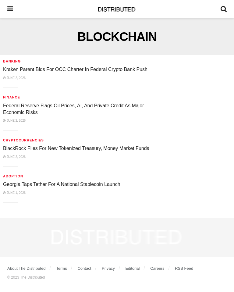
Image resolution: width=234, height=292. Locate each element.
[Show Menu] (10, 9)
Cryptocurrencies (23, 140)
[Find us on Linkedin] (117, 262)
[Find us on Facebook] (139, 262)
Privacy (108, 268)
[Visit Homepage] (117, 9)
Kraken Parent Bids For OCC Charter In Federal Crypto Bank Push (75, 69)
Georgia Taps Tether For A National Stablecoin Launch (61, 184)
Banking (12, 61)
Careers (157, 268)
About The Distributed (26, 268)
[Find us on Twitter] (96, 262)
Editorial (132, 268)
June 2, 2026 (14, 78)
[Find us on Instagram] (107, 262)
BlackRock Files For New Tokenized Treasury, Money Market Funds (76, 148)
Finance (11, 97)
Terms (61, 268)
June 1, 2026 (14, 192)
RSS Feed (184, 268)
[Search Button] (224, 9)
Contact (84, 268)
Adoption (13, 176)
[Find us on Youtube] (129, 262)
